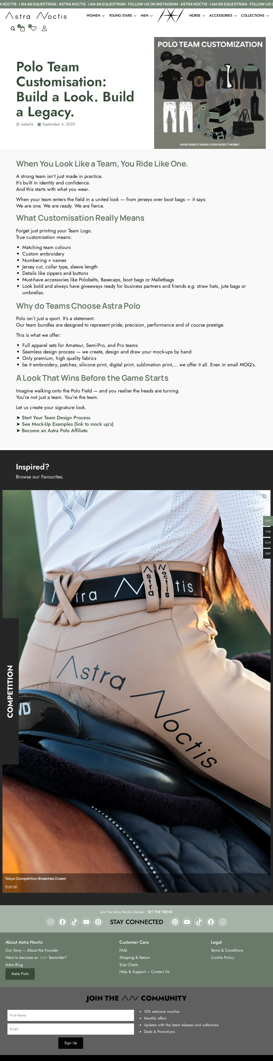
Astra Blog (14, 965)
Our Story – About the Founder (31, 950)
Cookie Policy (222, 957)
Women (95, 15)
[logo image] (36, 15)
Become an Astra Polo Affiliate (55, 430)
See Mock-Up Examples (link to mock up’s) (67, 424)
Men (146, 15)
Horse (196, 15)
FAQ (123, 950)
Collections (254, 15)
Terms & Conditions (227, 950)
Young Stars (122, 15)
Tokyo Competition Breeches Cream (35, 878)
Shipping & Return (134, 957)
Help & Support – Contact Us (144, 972)
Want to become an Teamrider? (36, 957)
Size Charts (128, 965)
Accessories (222, 15)
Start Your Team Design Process (56, 417)
